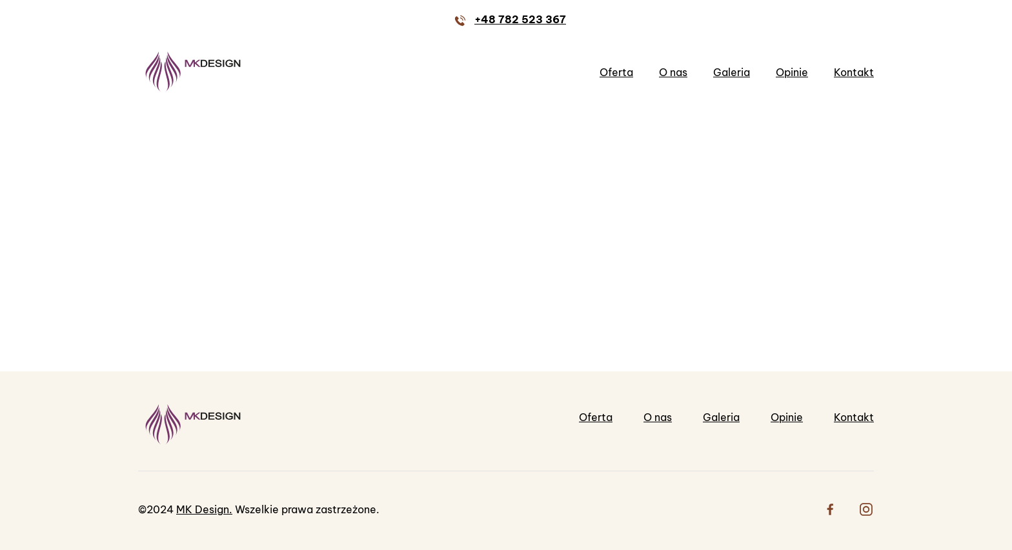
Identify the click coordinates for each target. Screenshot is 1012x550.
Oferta (616, 72)
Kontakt (854, 72)
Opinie (792, 72)
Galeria (731, 72)
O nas (673, 72)
